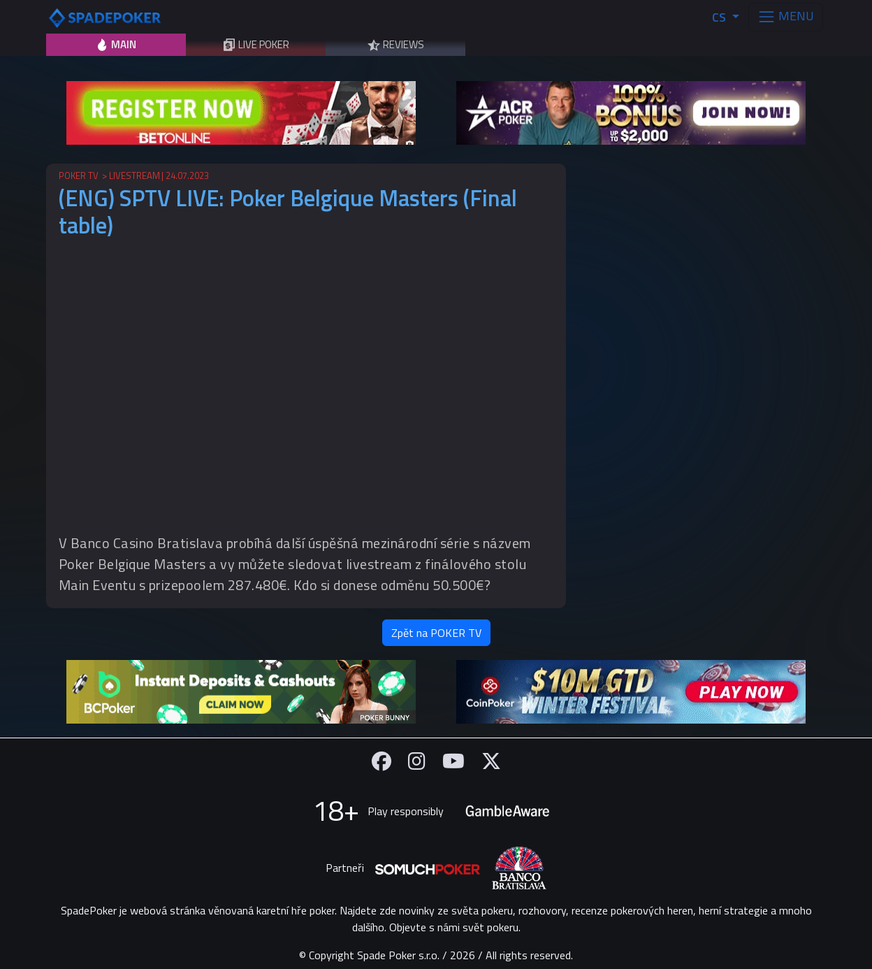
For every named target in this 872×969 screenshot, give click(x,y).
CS (720, 17)
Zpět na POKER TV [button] (436, 632)
